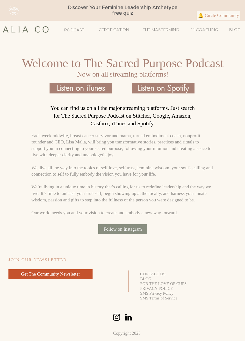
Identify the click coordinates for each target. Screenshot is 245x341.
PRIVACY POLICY (156, 288)
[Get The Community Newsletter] (50, 274)
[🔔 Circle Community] (218, 15)
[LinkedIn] (128, 317)
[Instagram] (116, 317)
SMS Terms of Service (158, 298)
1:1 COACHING (204, 30)
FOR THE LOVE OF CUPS (163, 283)
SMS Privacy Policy (156, 293)
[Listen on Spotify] (163, 88)
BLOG (234, 30)
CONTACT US (153, 274)
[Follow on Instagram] (122, 229)
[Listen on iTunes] (81, 88)
